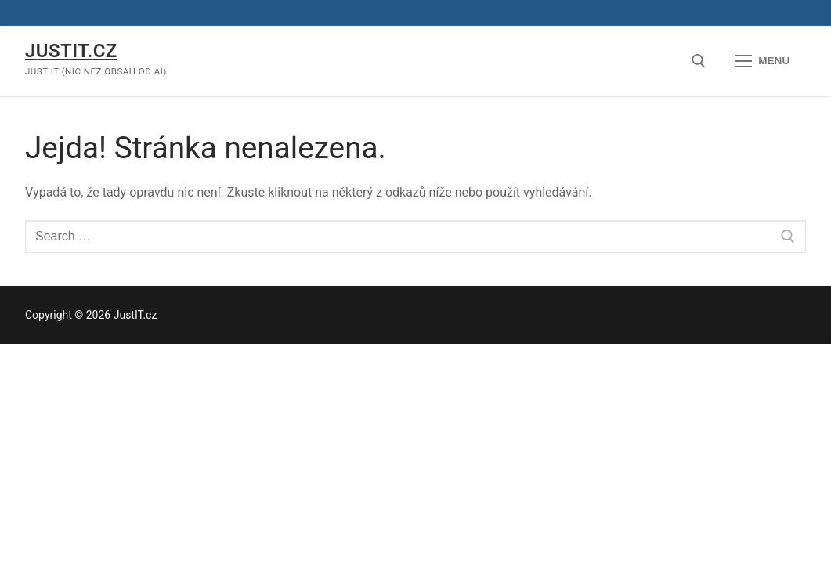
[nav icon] (762, 61)
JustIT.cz (71, 51)
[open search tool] (699, 61)
